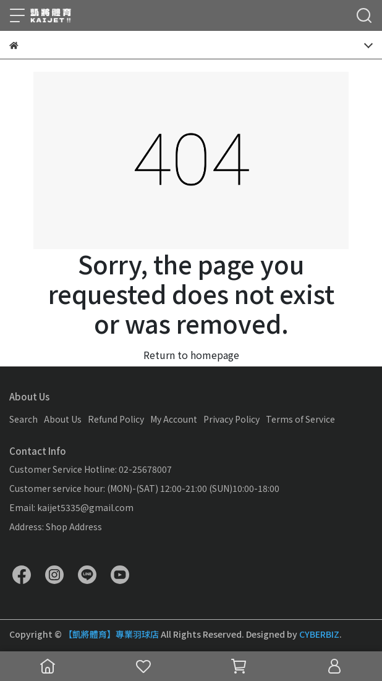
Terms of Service (300, 419)
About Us (63, 419)
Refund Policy (116, 419)
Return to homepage (191, 354)
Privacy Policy (231, 419)
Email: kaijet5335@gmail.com (71, 507)
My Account (173, 419)
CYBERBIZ (319, 634)
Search (23, 419)
